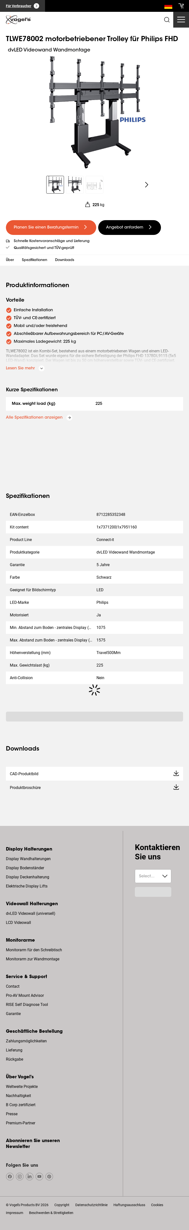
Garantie (13, 1013)
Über (10, 260)
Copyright (61, 1205)
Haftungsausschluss (129, 1205)
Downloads (64, 260)
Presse (11, 1114)
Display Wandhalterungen (28, 858)
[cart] (181, 6)
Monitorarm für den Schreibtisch (34, 950)
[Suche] (168, 7)
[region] (94, 112)
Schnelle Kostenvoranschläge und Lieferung (52, 241)
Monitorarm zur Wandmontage (32, 959)
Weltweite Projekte (22, 1086)
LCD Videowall (18, 922)
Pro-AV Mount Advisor (25, 995)
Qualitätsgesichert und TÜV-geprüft (44, 248)
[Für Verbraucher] (22, 6)
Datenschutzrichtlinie (91, 1205)
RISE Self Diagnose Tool (27, 1004)
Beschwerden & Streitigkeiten (51, 1213)
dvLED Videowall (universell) (30, 913)
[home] (18, 19)
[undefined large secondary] (129, 227)
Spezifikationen (34, 260)
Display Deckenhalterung (27, 877)
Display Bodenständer (25, 868)
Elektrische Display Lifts (26, 886)
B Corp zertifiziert (20, 1104)
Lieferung (14, 1050)
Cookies (157, 1205)
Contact (12, 986)
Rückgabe (14, 1059)
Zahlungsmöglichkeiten (26, 1041)
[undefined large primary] (51, 227)
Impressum (14, 1213)
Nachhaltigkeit (18, 1095)
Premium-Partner (20, 1123)
